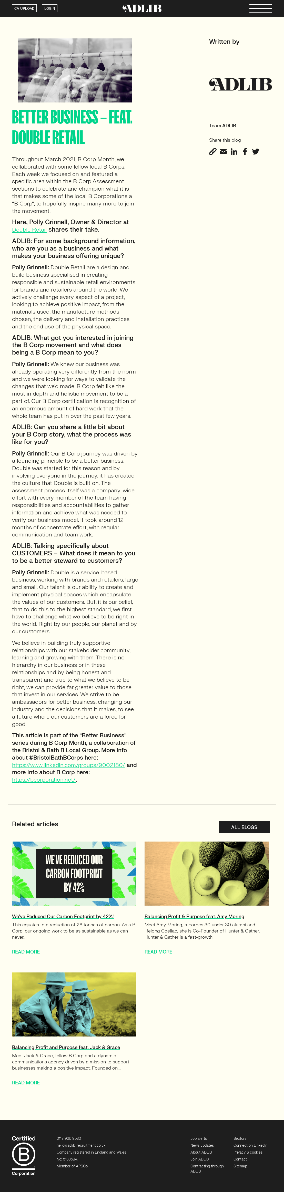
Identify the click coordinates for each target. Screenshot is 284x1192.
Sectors (240, 1138)
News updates (202, 1145)
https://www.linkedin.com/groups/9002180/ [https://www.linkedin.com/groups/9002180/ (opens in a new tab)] (68, 765)
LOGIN (49, 9)
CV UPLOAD (24, 9)
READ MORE (26, 952)
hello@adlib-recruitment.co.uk (81, 1145)
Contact (240, 1159)
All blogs (244, 828)
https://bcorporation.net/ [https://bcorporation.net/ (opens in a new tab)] (44, 779)
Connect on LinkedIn (250, 1145)
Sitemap (240, 1166)
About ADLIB (201, 1152)
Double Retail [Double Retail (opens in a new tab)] (29, 229)
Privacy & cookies (248, 1152)
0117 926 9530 (69, 1138)
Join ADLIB (199, 1159)
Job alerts (198, 1138)
